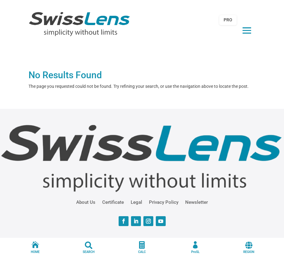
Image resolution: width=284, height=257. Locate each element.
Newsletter (196, 201)
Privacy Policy (163, 201)
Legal (136, 201)
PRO (228, 19)
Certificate (113, 201)
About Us (85, 201)
